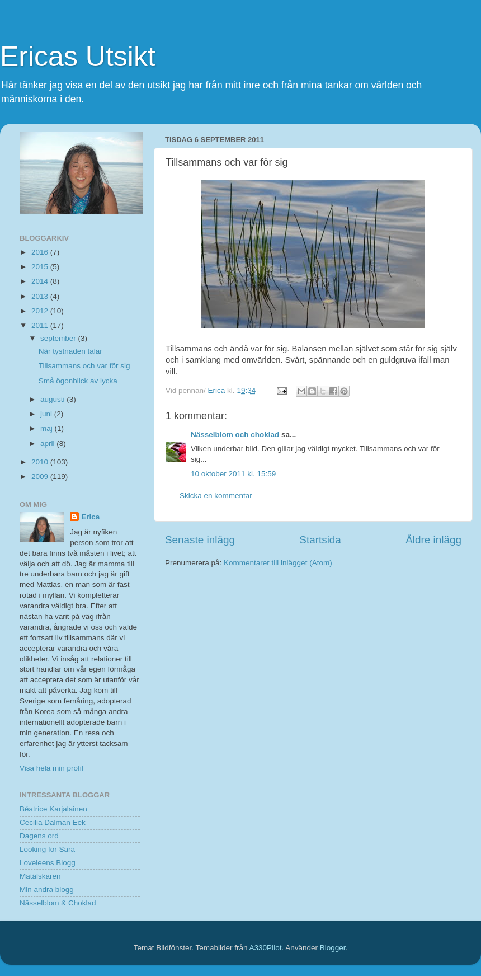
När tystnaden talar (70, 351)
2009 (40, 476)
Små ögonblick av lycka (78, 381)
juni (47, 414)
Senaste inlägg (200, 540)
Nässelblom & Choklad (58, 903)
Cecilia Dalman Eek (53, 822)
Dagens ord (39, 836)
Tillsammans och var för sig (84, 366)
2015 (40, 266)
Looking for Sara (47, 849)
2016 (40, 252)
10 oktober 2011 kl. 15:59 (233, 474)
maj (47, 428)
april (48, 443)
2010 (40, 462)
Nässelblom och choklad (235, 434)
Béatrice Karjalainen (53, 809)
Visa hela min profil (51, 768)
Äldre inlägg (433, 540)
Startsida (320, 540)
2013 (40, 296)
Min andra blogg (47, 889)
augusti (53, 399)
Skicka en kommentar (216, 495)
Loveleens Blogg (48, 862)
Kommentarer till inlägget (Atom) (278, 563)
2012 (40, 311)
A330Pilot (265, 948)
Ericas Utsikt (77, 56)
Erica (90, 517)
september (59, 338)
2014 (40, 281)
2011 (40, 325)
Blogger (333, 948)
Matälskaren (40, 876)
